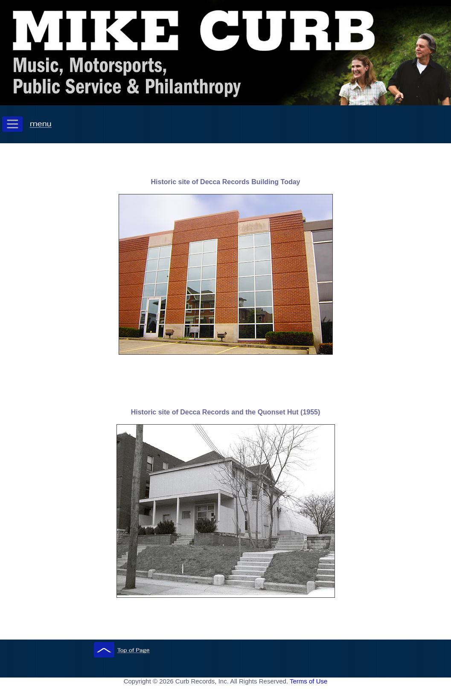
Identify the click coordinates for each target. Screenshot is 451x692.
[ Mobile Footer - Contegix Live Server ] (226, 689)
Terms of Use (308, 681)
